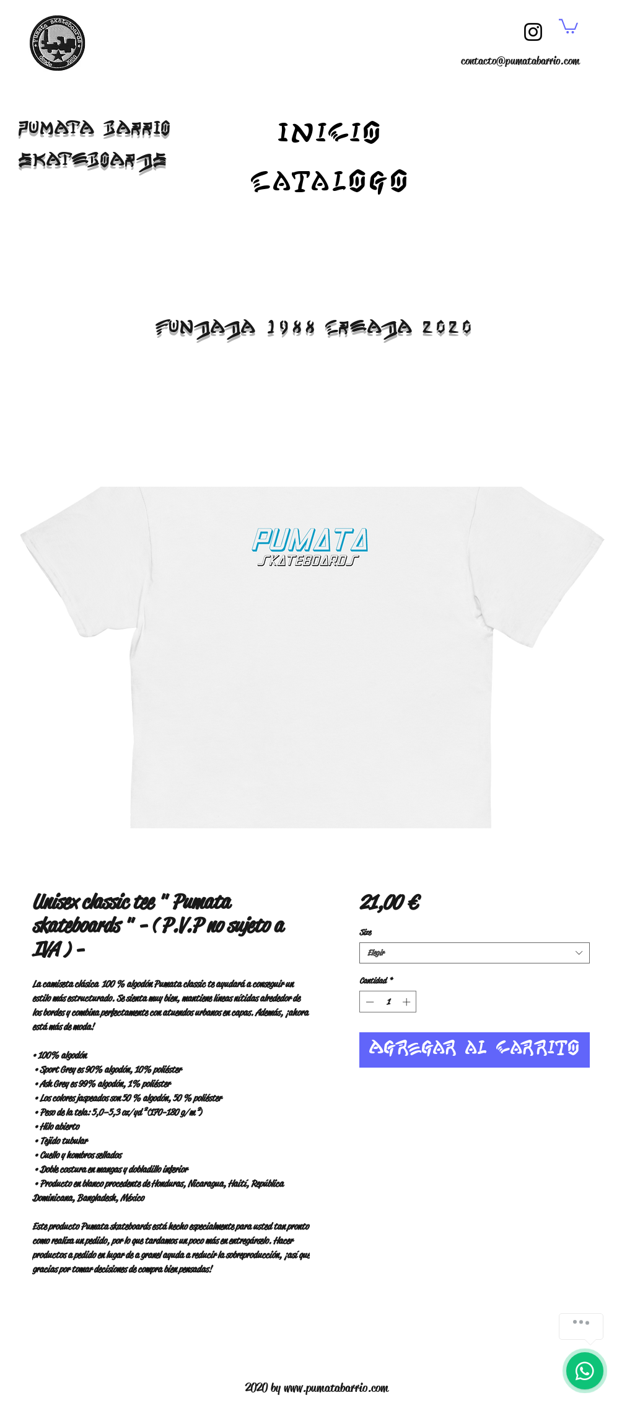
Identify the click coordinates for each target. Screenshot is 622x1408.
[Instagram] (533, 32)
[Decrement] (368, 1001)
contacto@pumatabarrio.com (520, 61)
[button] (568, 25)
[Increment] (407, 1001)
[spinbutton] (388, 1001)
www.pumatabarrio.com (336, 1388)
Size (364, 932)
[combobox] (474, 952)
